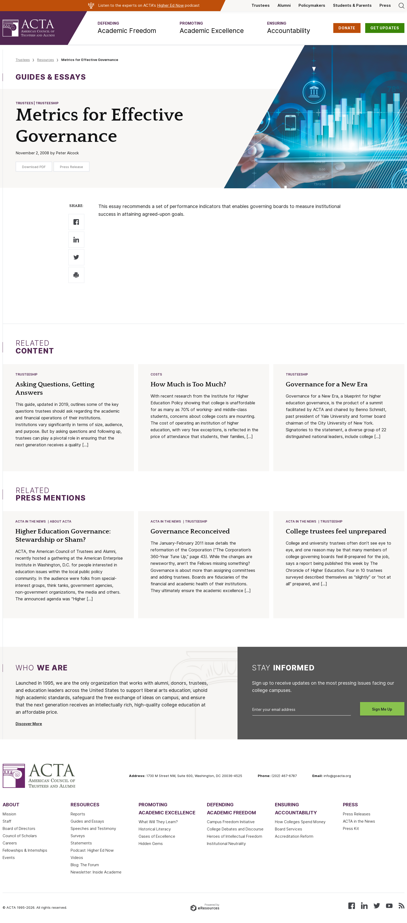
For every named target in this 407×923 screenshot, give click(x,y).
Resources (45, 60)
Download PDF (34, 167)
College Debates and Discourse (235, 830)
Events (9, 858)
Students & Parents (352, 5)
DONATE (346, 28)
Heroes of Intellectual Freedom (234, 837)
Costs (156, 375)
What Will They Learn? (158, 823)
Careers (10, 844)
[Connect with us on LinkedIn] (364, 906)
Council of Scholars (20, 837)
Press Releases (356, 815)
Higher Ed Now (170, 5)
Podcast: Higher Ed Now (92, 851)
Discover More (29, 725)
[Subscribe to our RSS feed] (401, 906)
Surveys (78, 837)
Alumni (284, 5)
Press (385, 5)
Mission (9, 815)
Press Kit (351, 829)
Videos (77, 858)
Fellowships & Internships (25, 851)
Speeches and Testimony (93, 829)
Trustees (261, 5)
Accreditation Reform (294, 837)
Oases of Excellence (157, 837)
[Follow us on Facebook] (351, 906)
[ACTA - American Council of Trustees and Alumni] (35, 28)
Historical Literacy (155, 830)
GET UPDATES (384, 28)
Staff (7, 822)
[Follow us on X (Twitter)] (377, 906)
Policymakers (312, 5)
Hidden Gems (151, 844)
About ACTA (61, 522)
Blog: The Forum (85, 866)
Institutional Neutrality (226, 844)
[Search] (401, 5)
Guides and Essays (87, 822)
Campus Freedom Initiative (231, 823)
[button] (127, 28)
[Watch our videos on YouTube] (389, 906)
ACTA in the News (31, 522)
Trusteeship (27, 375)
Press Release (71, 167)
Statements (81, 844)
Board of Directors (19, 829)
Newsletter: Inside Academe (96, 873)
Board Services (288, 830)
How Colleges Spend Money (300, 823)
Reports (78, 815)
